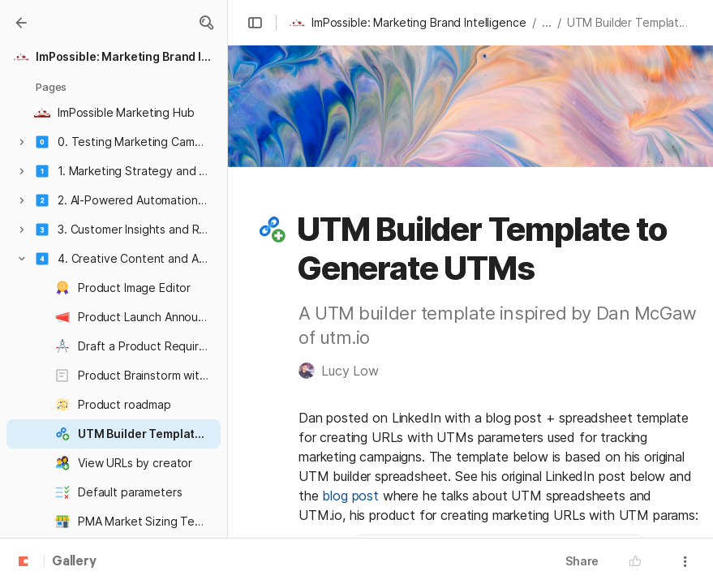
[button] (206, 22)
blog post (350, 495)
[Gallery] (21, 22)
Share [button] (582, 561)
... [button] (547, 22)
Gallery (74, 562)
